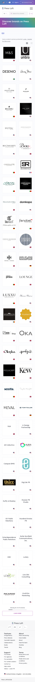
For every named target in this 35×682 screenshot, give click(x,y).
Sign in (15, 2)
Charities (21, 645)
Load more (17, 613)
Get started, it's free (27, 2)
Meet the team (23, 642)
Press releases (8, 638)
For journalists (8, 659)
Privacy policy (23, 663)
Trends (6, 647)
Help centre (7, 666)
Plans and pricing (24, 635)
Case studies (22, 638)
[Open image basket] (31, 13)
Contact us (7, 664)
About (21, 640)
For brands (7, 654)
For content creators (10, 661)
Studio (6, 645)
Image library (8, 635)
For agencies (8, 657)
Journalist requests (9, 640)
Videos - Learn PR (9, 669)
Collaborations (8, 642)
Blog (20, 647)
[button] (3, 2)
